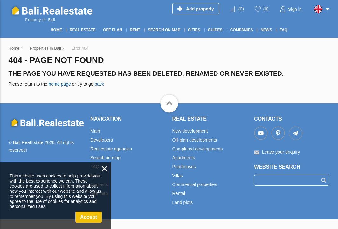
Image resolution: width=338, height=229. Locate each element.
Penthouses (184, 166)
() (241, 8)
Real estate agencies (111, 148)
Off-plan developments (194, 139)
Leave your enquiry (281, 152)
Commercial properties (194, 184)
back (99, 84)
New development (190, 131)
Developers (101, 139)
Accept (88, 217)
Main (95, 131)
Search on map (105, 157)
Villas (177, 175)
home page (60, 84)
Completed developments (197, 148)
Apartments (183, 157)
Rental (178, 193)
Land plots (182, 202)
